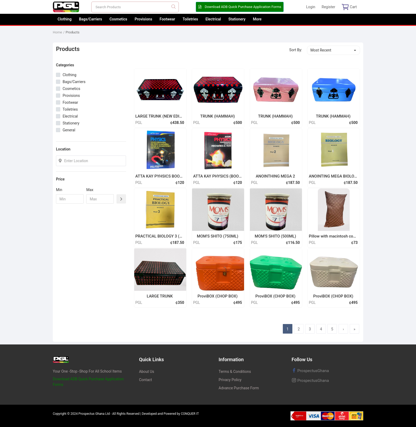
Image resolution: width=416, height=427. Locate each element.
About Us (146, 371)
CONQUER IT (190, 414)
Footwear (167, 19)
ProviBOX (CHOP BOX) (218, 296)
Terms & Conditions (235, 371)
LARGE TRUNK (160, 296)
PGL (138, 122)
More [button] (257, 19)
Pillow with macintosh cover (333, 236)
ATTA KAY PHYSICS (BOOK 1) (217, 176)
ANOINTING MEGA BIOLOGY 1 (333, 176)
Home (57, 32)
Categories (65, 65)
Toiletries (190, 19)
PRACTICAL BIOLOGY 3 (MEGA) (159, 236)
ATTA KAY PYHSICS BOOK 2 (159, 176)
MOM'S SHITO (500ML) (275, 236)
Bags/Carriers (90, 19)
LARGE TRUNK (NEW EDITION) (159, 116)
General (69, 130)
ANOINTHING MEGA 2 (275, 176)
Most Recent (320, 50)
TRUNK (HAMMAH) (217, 116)
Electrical (213, 19)
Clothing (65, 19)
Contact (145, 380)
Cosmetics (118, 19)
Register (328, 7)
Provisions (143, 19)
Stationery (237, 19)
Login (310, 7)
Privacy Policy (230, 380)
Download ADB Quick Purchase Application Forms (239, 7)
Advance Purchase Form (239, 388)
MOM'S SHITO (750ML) (217, 236)
